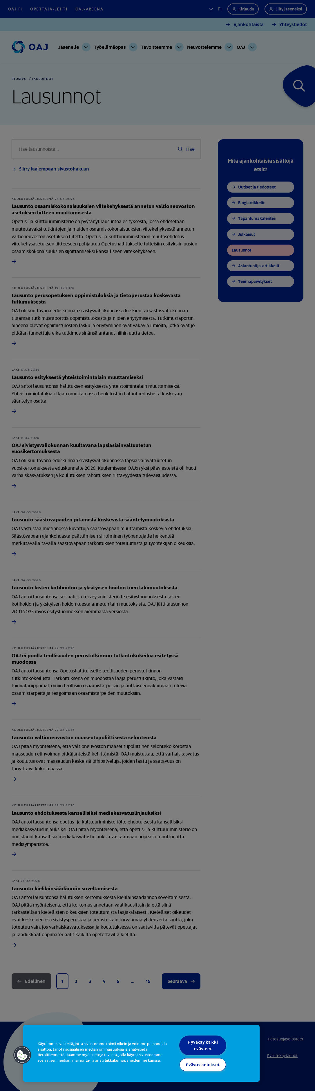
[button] (22, 1055)
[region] (141, 1053)
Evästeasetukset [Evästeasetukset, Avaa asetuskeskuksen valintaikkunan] (203, 1064)
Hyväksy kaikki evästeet (203, 1045)
